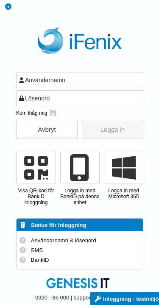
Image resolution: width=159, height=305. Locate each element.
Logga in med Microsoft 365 (123, 194)
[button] (47, 129)
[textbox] (79, 80)
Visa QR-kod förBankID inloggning (36, 196)
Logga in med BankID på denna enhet (80, 196)
